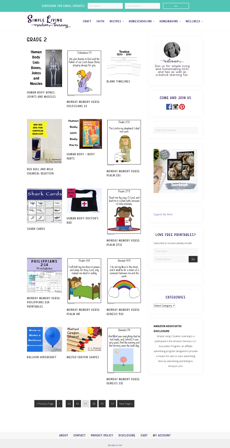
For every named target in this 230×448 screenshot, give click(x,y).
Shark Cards (36, 228)
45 (69, 404)
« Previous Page (45, 404)
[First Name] (105, 6)
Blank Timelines (118, 81)
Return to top (115, 445)
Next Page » (125, 404)
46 (77, 404)
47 (85, 404)
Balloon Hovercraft (42, 357)
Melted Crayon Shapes (83, 357)
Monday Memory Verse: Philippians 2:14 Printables (43, 302)
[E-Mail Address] (142, 6)
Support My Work (163, 214)
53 (112, 404)
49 (102, 404)
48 (93, 404)
